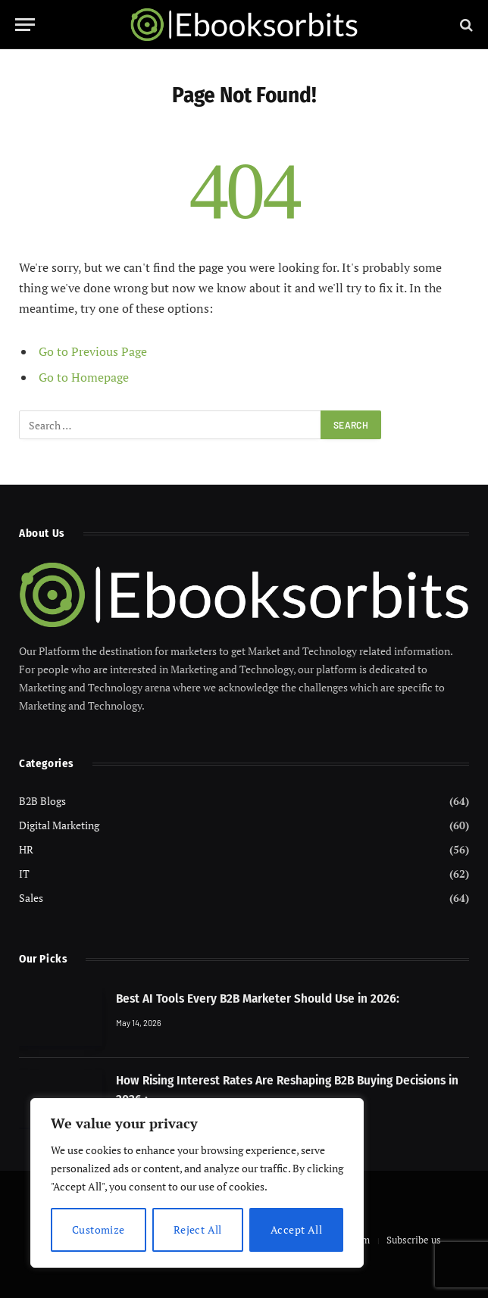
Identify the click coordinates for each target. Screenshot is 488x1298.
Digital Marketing (59, 825)
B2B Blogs (42, 801)
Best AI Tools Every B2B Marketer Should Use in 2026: (257, 998)
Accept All (296, 1229)
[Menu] (25, 25)
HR (26, 849)
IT (24, 873)
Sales (31, 898)
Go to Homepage (84, 377)
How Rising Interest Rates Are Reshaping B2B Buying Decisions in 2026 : (287, 1089)
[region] (197, 1183)
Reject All (198, 1229)
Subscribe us (413, 1240)
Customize (98, 1229)
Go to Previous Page (93, 351)
